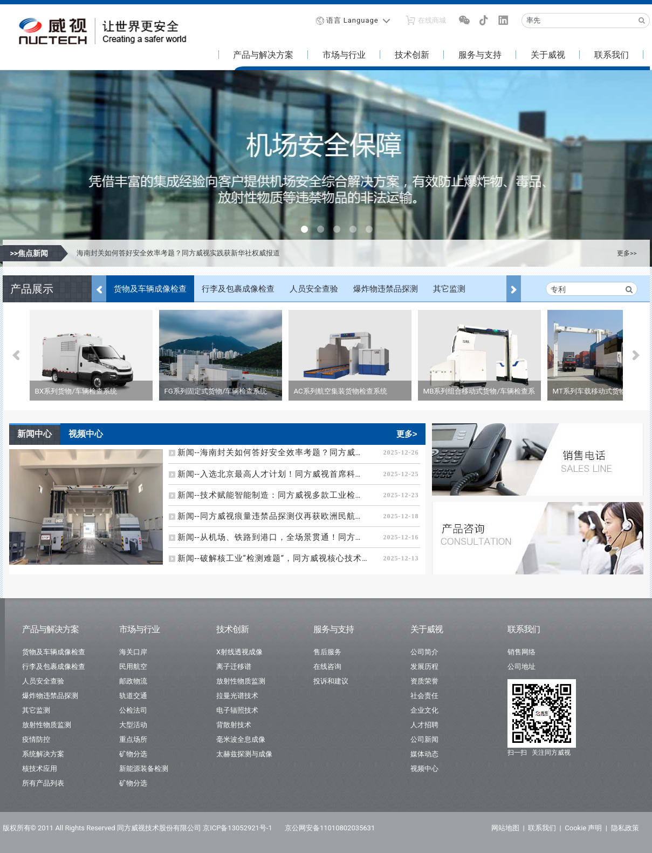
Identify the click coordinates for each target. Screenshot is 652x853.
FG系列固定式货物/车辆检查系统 (215, 391)
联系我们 (611, 55)
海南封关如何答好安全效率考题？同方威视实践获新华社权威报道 (178, 253)
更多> (406, 433)
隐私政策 (625, 828)
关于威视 (548, 55)
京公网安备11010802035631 (330, 828)
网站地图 (505, 828)
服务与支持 (480, 55)
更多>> (626, 253)
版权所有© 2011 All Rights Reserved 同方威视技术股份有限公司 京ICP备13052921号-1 (137, 828)
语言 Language (352, 20)
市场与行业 (344, 55)
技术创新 (412, 55)
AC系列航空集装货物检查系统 (340, 391)
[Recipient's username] (578, 20)
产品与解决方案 (263, 55)
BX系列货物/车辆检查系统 (76, 391)
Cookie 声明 (583, 828)
